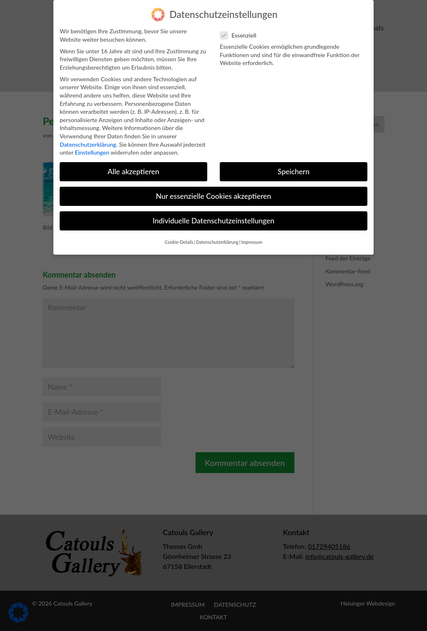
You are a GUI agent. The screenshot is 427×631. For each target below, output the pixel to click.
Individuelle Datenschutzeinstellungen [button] (213, 213)
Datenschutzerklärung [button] (217, 234)
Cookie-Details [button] (179, 234)
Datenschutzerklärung (88, 136)
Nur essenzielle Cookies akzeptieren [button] (213, 189)
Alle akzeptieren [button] (133, 164)
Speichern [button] (293, 164)
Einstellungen (92, 144)
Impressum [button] (251, 234)
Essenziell (242, 28)
